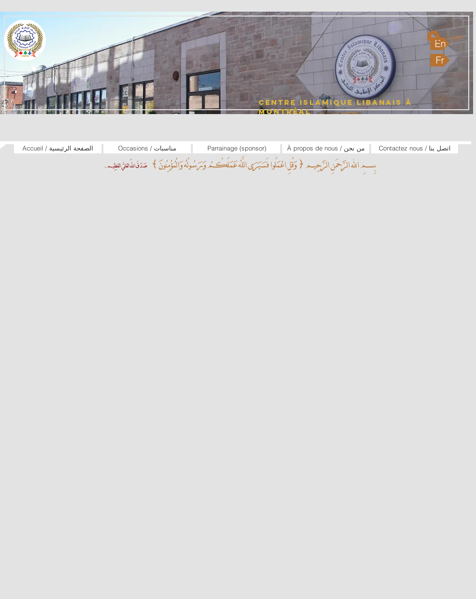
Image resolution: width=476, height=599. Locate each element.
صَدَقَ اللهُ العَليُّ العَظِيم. (125, 166)
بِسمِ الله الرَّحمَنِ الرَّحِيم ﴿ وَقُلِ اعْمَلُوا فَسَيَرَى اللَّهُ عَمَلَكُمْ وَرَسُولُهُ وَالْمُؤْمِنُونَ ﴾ (262, 164)
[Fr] (440, 60)
